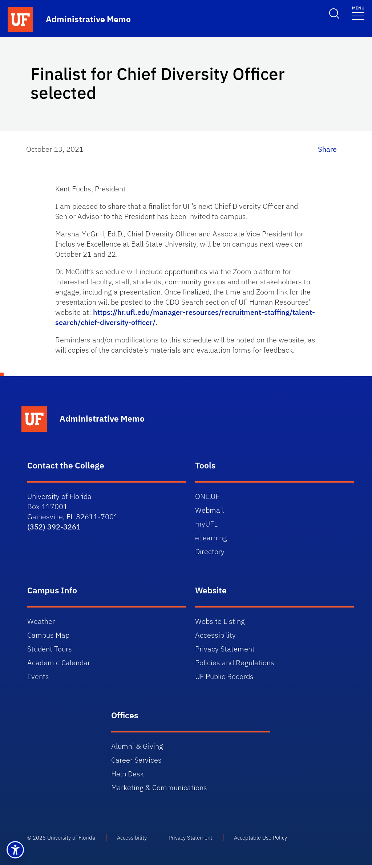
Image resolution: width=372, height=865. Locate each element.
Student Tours (49, 649)
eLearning (211, 538)
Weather (41, 621)
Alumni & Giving (137, 746)
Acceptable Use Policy (260, 837)
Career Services (136, 760)
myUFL (206, 524)
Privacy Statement (225, 649)
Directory (210, 551)
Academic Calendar (58, 662)
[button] (15, 849)
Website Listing (220, 621)
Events (38, 676)
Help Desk (127, 774)
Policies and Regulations (234, 662)
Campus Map (48, 635)
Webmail (209, 510)
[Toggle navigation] (358, 12)
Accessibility (215, 635)
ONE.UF (207, 496)
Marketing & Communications (159, 787)
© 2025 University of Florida (61, 837)
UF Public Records (224, 676)
